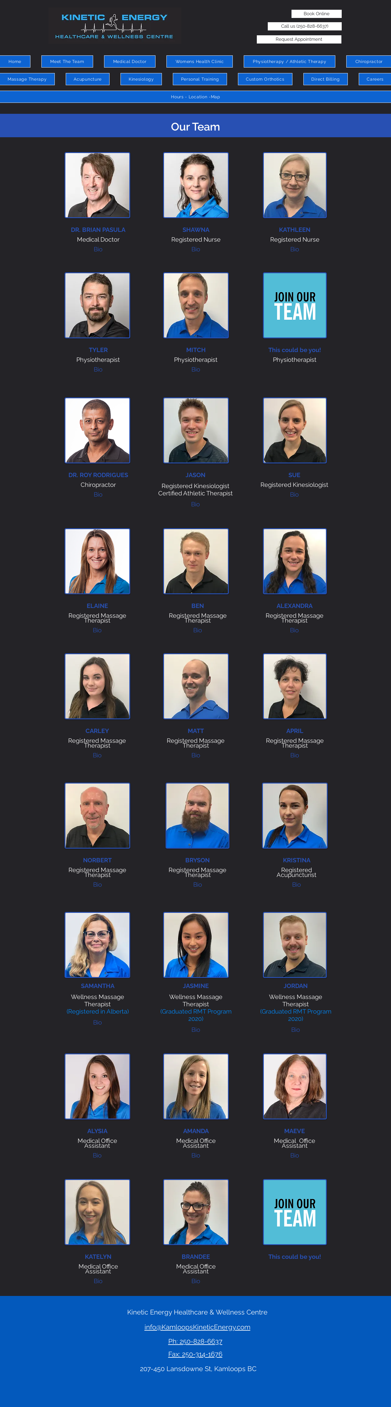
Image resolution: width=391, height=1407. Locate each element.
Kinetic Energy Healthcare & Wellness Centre (197, 1312)
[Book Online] (317, 14)
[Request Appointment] (299, 39)
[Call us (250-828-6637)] (305, 26)
